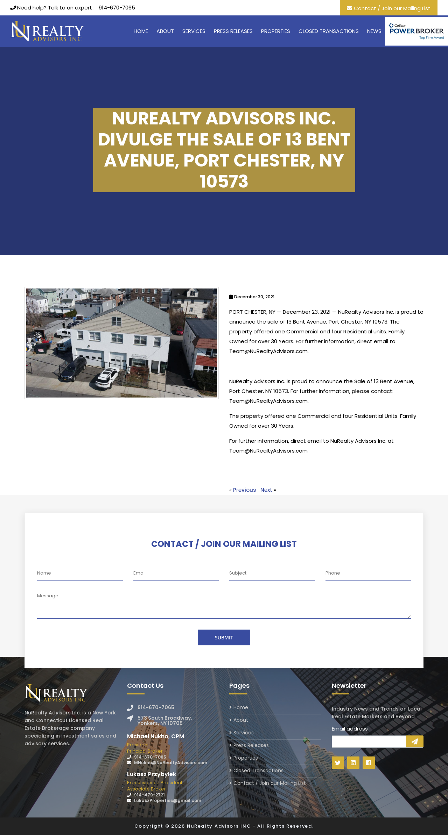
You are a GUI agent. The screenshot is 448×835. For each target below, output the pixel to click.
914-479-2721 (149, 795)
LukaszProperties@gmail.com (167, 800)
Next (266, 490)
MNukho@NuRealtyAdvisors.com (170, 763)
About (165, 31)
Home (141, 31)
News (374, 31)
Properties (275, 31)
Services (193, 31)
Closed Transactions (329, 31)
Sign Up (415, 741)
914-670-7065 (117, 7)
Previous (244, 490)
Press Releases (233, 31)
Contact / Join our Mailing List (392, 8)
